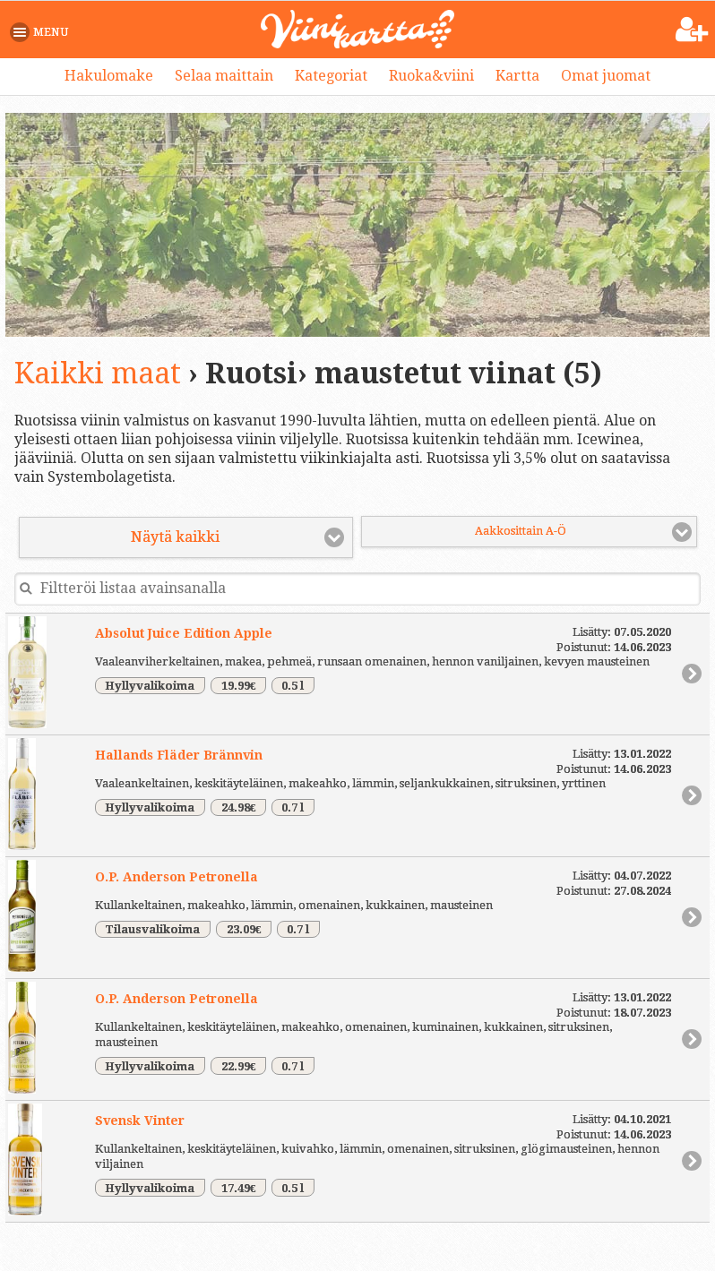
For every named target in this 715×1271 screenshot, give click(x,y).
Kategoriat (331, 75)
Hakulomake (109, 75)
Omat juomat (605, 75)
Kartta (517, 75)
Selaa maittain (224, 75)
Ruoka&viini (431, 75)
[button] (42, 32)
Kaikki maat (97, 373)
